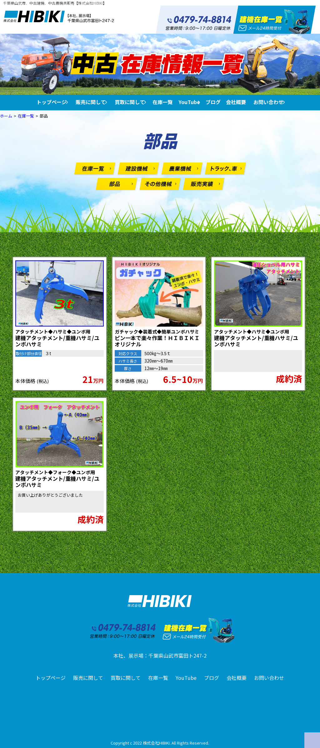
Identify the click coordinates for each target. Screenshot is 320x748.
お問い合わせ (268, 102)
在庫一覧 (162, 102)
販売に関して (91, 102)
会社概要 (236, 102)
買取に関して (130, 102)
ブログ (213, 102)
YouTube (189, 102)
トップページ (52, 102)
